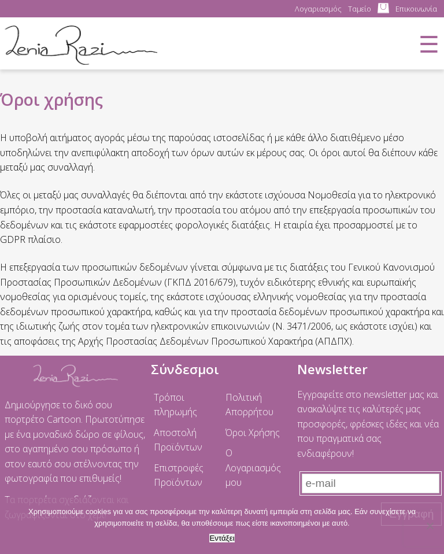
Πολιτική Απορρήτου (249, 405)
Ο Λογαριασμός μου (253, 467)
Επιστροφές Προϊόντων (179, 475)
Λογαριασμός (318, 8)
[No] (429, 525)
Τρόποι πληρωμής (175, 405)
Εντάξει (221, 538)
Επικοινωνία (416, 8)
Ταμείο (359, 8)
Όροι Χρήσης (252, 432)
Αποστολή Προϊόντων (178, 440)
